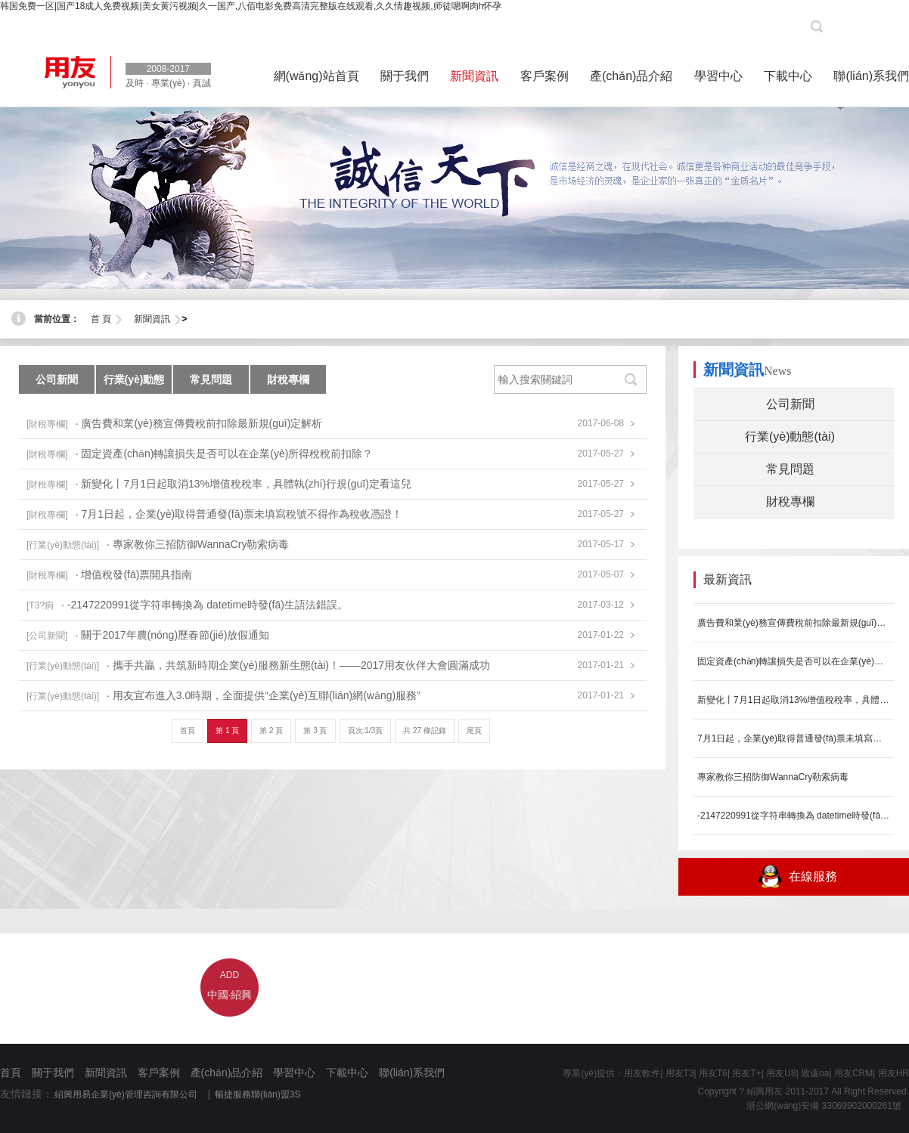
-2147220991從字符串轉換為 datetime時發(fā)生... (793, 815)
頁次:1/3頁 (365, 730)
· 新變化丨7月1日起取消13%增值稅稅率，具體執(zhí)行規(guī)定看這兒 (243, 484)
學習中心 (294, 1072)
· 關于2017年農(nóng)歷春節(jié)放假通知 (173, 635)
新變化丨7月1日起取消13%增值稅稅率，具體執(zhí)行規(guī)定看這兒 (793, 700)
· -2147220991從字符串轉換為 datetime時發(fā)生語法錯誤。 (204, 605)
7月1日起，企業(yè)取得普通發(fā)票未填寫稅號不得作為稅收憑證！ (793, 738)
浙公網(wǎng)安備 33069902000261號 (819, 1105)
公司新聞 (57, 379)
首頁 (187, 730)
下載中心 (347, 1072)
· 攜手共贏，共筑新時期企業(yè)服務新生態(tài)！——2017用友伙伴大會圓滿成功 (298, 665)
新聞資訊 (152, 319)
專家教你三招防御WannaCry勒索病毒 (773, 777)
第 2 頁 (271, 730)
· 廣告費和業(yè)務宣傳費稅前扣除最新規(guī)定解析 (199, 423)
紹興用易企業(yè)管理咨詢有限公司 (125, 1094)
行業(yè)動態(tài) (134, 383)
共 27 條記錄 (424, 730)
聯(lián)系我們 (412, 1072)
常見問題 (211, 379)
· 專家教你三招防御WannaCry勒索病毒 (198, 544)
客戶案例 (159, 1072)
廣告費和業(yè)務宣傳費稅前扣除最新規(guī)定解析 (793, 623)
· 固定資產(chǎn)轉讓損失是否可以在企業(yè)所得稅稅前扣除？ (225, 453)
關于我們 (53, 1072)
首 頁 (101, 319)
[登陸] (890, 26)
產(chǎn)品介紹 (227, 1072)
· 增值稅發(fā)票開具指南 (134, 574)
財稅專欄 (288, 379)
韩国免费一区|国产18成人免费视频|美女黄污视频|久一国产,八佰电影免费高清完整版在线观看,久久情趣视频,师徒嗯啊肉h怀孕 (250, 6)
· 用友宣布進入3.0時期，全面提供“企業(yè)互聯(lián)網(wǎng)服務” (263, 695)
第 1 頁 (227, 730)
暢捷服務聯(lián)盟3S (257, 1094)
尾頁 (474, 730)
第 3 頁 (315, 730)
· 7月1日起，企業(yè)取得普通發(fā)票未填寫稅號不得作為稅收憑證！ (239, 514)
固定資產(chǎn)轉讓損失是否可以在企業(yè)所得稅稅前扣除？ (793, 661)
